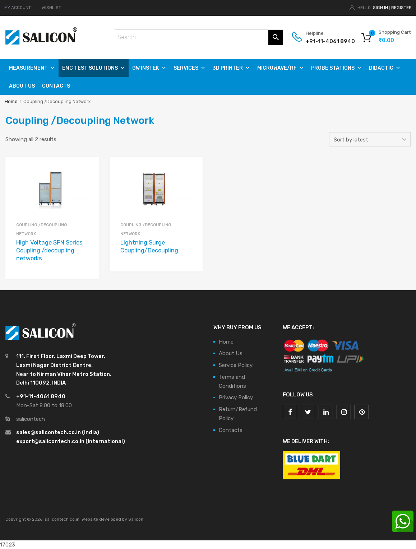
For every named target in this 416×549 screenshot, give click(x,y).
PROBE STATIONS (336, 68)
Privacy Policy (236, 397)
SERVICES (189, 68)
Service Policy (236, 365)
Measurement (32, 68)
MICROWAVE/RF (280, 68)
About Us (22, 86)
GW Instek (149, 68)
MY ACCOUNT (17, 7)
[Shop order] (370, 139)
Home (11, 101)
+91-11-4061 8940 (323, 41)
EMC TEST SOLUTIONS (93, 68)
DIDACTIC (385, 68)
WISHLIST (51, 7)
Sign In (380, 7)
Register (401, 7)
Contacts (56, 86)
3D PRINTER (231, 68)
